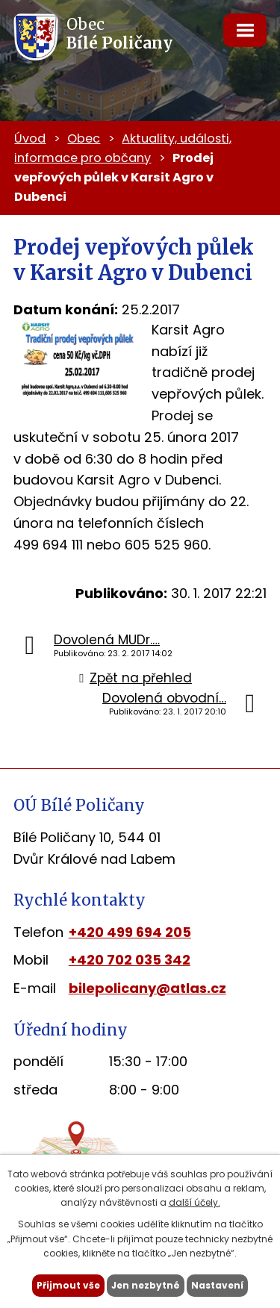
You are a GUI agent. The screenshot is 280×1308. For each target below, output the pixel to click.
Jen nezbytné (145, 1285)
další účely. (194, 1202)
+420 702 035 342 (129, 959)
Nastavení (217, 1285)
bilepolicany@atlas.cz (147, 988)
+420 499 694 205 (130, 932)
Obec (83, 138)
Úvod (30, 138)
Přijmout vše (68, 1285)
